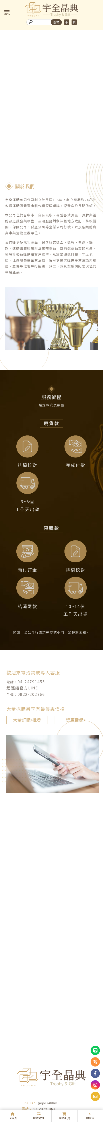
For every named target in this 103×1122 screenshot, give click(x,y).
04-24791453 (29, 681)
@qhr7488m (47, 1103)
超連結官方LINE (20, 688)
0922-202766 (29, 694)
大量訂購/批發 (25, 720)
